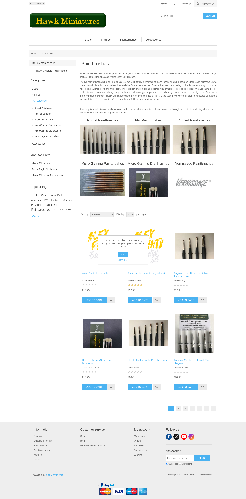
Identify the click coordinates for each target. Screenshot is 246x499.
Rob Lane (58, 209)
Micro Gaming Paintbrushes (48, 125)
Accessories (38, 143)
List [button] (214, 214)
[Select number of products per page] (130, 214)
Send (202, 458)
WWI (68, 209)
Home (34, 53)
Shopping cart (141, 450)
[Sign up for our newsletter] (180, 458)
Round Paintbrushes (44, 108)
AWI (46, 200)
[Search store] (181, 16)
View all (36, 216)
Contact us (39, 459)
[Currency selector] (37, 3)
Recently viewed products (92, 445)
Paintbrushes (39, 100)
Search (210, 16)
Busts (35, 88)
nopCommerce (55, 474)
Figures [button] (106, 39)
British (55, 200)
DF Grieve (36, 205)
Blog (82, 441)
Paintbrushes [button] (128, 39)
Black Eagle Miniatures (45, 169)
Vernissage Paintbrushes (46, 136)
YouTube (184, 437)
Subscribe (173, 464)
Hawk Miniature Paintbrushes (51, 70)
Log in (174, 3)
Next (206, 408)
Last (213, 408)
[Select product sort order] (102, 214)
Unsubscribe (188, 464)
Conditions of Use (42, 450)
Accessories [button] (153, 39)
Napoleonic (51, 204)
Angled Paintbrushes (44, 119)
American (36, 200)
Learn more (123, 260)
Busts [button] (88, 39)
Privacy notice (40, 445)
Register (163, 3)
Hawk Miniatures (41, 163)
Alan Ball (56, 195)
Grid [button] (209, 214)
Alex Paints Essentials (95, 273)
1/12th (34, 195)
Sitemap (38, 436)
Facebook (169, 437)
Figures (36, 94)
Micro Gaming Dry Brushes (47, 130)
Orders (137, 441)
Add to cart (94, 300)
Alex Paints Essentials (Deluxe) (146, 273)
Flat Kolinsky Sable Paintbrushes (147, 360)
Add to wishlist (111, 300)
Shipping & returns (43, 441)
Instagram (191, 437)
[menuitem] (88, 39)
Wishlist (138, 455)
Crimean (67, 200)
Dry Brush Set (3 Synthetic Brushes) (97, 362)
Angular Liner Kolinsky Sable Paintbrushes (191, 275)
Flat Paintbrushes (42, 114)
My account (139, 436)
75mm (44, 195)
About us (38, 455)
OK (123, 254)
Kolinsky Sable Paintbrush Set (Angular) (191, 362)
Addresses (139, 445)
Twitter (176, 437)
